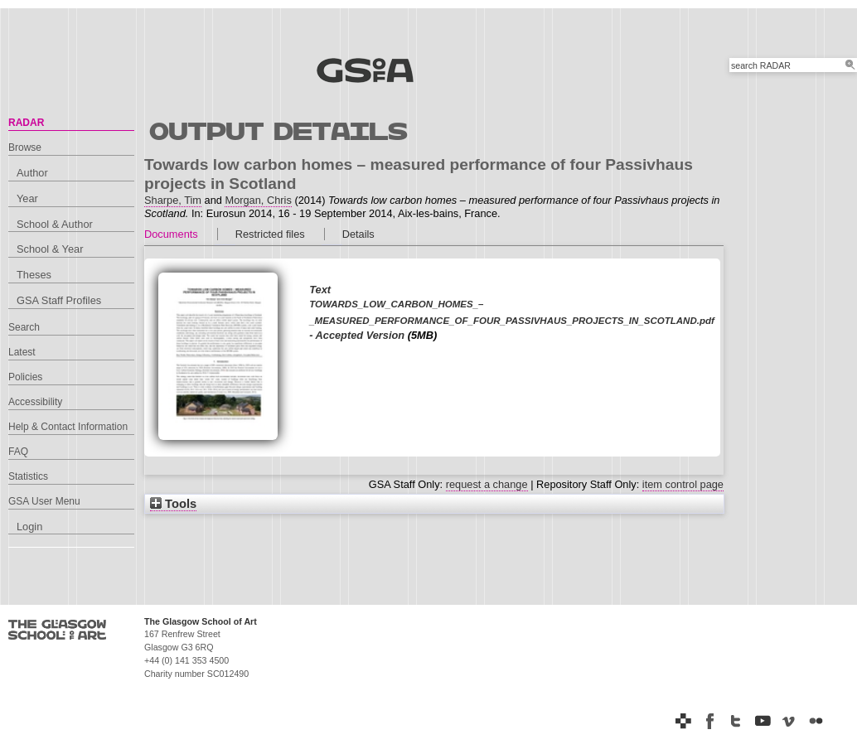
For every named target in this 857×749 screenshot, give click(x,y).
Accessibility (35, 402)
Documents (171, 234)
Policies (25, 377)
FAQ (18, 451)
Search (24, 327)
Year (27, 198)
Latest (22, 352)
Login (29, 526)
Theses (34, 274)
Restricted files (270, 234)
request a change (487, 484)
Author (32, 173)
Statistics (28, 476)
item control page (683, 484)
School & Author (55, 224)
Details (358, 234)
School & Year (50, 249)
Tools (173, 503)
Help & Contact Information (68, 426)
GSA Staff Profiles (59, 300)
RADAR (26, 122)
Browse (24, 147)
